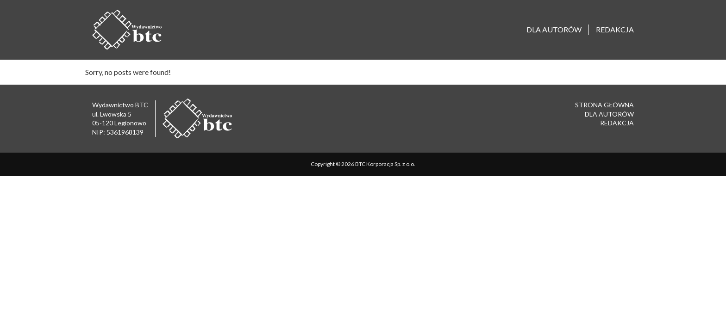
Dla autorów (554, 29)
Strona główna (604, 105)
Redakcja (615, 29)
